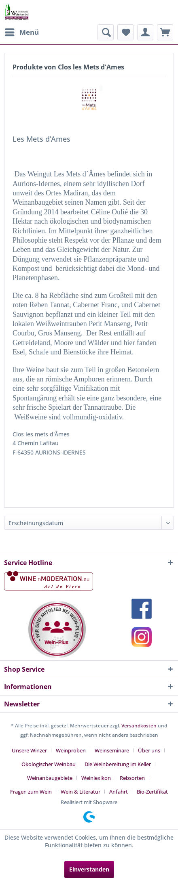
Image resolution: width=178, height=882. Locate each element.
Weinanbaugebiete (49, 777)
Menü (22, 31)
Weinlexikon (96, 777)
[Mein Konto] (145, 32)
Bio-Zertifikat (152, 791)
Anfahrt (118, 791)
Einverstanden (89, 869)
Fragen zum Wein (31, 791)
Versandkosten (139, 725)
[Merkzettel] (125, 32)
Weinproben (71, 750)
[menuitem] (21, 32)
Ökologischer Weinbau (48, 764)
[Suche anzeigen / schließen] (105, 32)
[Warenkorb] (165, 32)
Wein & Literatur (80, 791)
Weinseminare (112, 750)
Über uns (149, 750)
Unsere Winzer (29, 750)
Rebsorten (132, 777)
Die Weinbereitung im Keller (118, 764)
